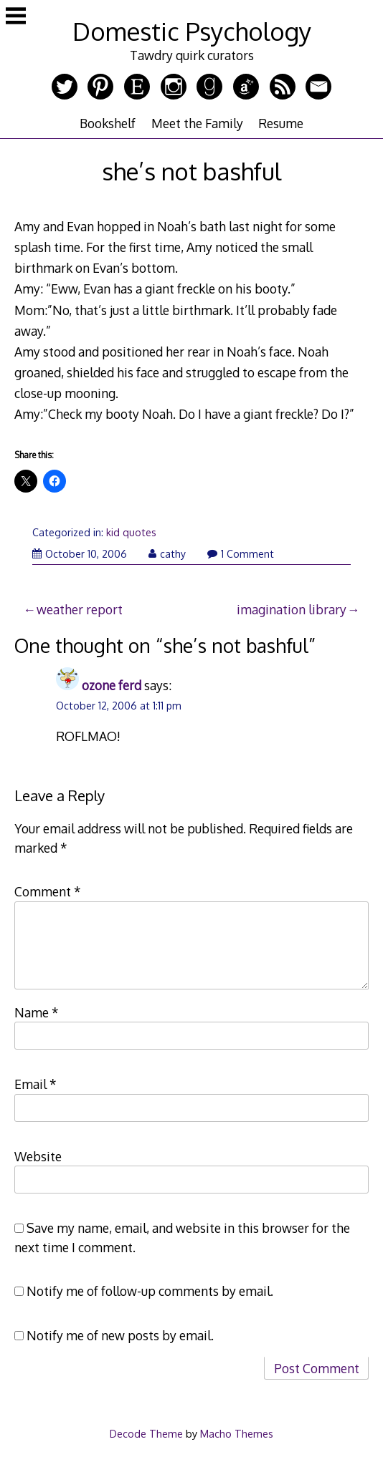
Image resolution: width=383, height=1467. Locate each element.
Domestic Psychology (191, 31)
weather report (80, 609)
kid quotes (131, 532)
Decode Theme (146, 1433)
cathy (167, 554)
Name (36, 1012)
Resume (280, 123)
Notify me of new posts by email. (120, 1335)
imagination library (291, 609)
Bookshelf (108, 123)
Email (35, 1084)
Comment (47, 891)
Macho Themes (236, 1433)
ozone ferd (111, 685)
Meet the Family (197, 123)
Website (38, 1156)
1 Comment (240, 554)
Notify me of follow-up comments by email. (150, 1291)
